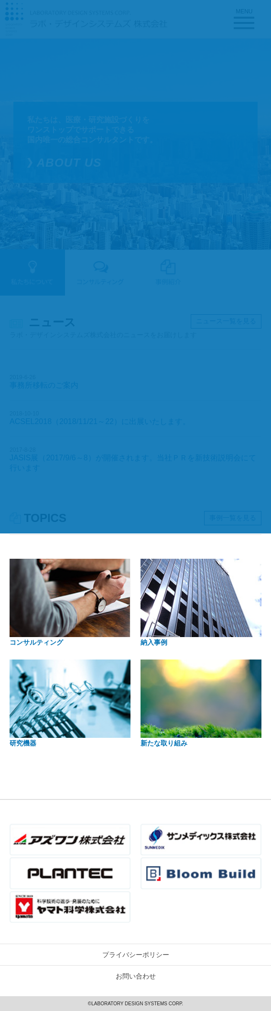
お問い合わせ (136, 976)
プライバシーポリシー (135, 954)
